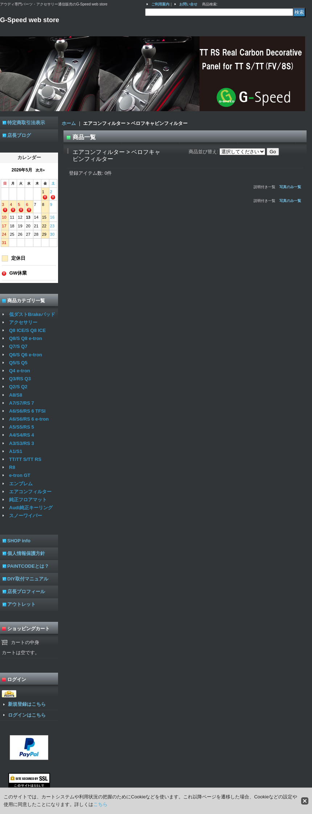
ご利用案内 (160, 4)
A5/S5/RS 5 (21, 427)
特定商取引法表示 (26, 122)
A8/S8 (15, 395)
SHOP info (18, 540)
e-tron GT (19, 475)
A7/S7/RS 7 (21, 403)
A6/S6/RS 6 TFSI (27, 411)
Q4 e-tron (19, 370)
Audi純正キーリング (31, 507)
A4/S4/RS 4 (21, 435)
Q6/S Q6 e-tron (25, 354)
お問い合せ (188, 4)
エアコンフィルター (30, 491)
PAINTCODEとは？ (28, 566)
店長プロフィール (26, 591)
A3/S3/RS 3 (21, 443)
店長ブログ (19, 135)
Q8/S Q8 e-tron (25, 338)
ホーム (69, 123)
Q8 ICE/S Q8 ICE (27, 330)
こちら (100, 804)
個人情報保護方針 (26, 553)
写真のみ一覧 (290, 187)
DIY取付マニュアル (27, 579)
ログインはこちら (27, 715)
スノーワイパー (25, 515)
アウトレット (21, 604)
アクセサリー (23, 322)
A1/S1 (15, 451)
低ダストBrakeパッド (32, 314)
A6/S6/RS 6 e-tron (29, 419)
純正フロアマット (28, 499)
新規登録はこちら (27, 704)
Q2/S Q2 (18, 386)
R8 (12, 467)
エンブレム (21, 483)
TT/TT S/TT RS (25, 459)
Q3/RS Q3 (20, 378)
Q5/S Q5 (18, 362)
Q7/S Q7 (18, 346)
